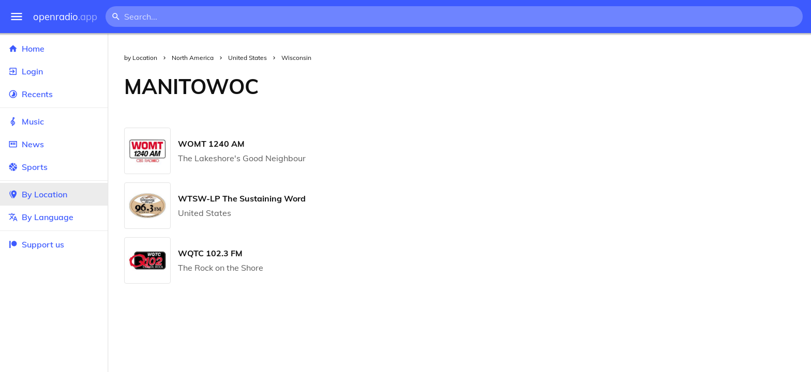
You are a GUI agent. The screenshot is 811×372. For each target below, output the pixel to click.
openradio (65, 17)
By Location (54, 194)
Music (54, 121)
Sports (54, 167)
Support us (36, 244)
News (54, 144)
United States (247, 57)
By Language (54, 217)
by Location (140, 57)
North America (193, 57)
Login (54, 71)
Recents (54, 94)
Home (54, 48)
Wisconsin (296, 57)
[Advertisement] (543, 86)
